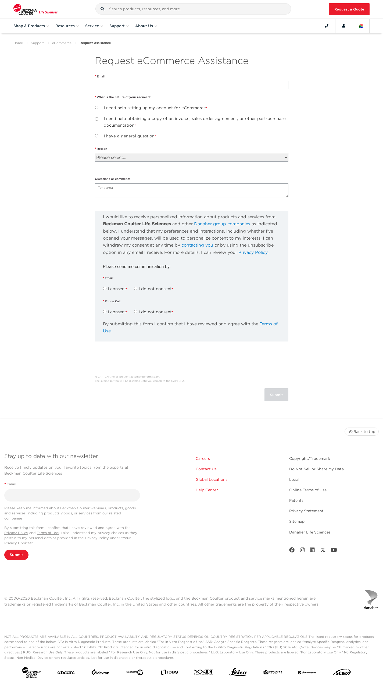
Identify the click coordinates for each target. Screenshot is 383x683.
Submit (16, 555)
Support (37, 43)
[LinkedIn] (312, 551)
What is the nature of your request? (124, 97)
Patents (296, 500)
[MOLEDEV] (272, 673)
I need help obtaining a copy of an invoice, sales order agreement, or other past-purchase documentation (195, 122)
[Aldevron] (100, 673)
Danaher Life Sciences (310, 532)
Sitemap (297, 521)
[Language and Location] (361, 26)
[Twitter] (322, 551)
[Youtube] (334, 551)
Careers (203, 458)
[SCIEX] (341, 673)
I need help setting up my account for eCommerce (155, 107)
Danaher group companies (222, 223)
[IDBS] (169, 673)
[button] (102, 9)
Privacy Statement (306, 511)
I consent (117, 288)
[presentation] (136, 360)
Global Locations (211, 479)
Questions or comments (113, 179)
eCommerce (61, 43)
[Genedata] (134, 673)
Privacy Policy (252, 252)
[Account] (343, 26)
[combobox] (193, 8)
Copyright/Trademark (309, 458)
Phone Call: (113, 301)
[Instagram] (302, 551)
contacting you (197, 245)
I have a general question (129, 136)
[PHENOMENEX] (307, 673)
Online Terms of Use (308, 490)
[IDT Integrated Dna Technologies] (203, 673)
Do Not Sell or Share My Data (316, 469)
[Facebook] (292, 551)
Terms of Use (48, 533)
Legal (294, 479)
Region (102, 149)
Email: (109, 278)
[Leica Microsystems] (238, 673)
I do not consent (155, 288)
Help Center (207, 490)
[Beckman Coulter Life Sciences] (35, 9)
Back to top (361, 431)
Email (101, 76)
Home (18, 43)
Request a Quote (349, 9)
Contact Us (206, 469)
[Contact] (326, 26)
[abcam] (66, 673)
